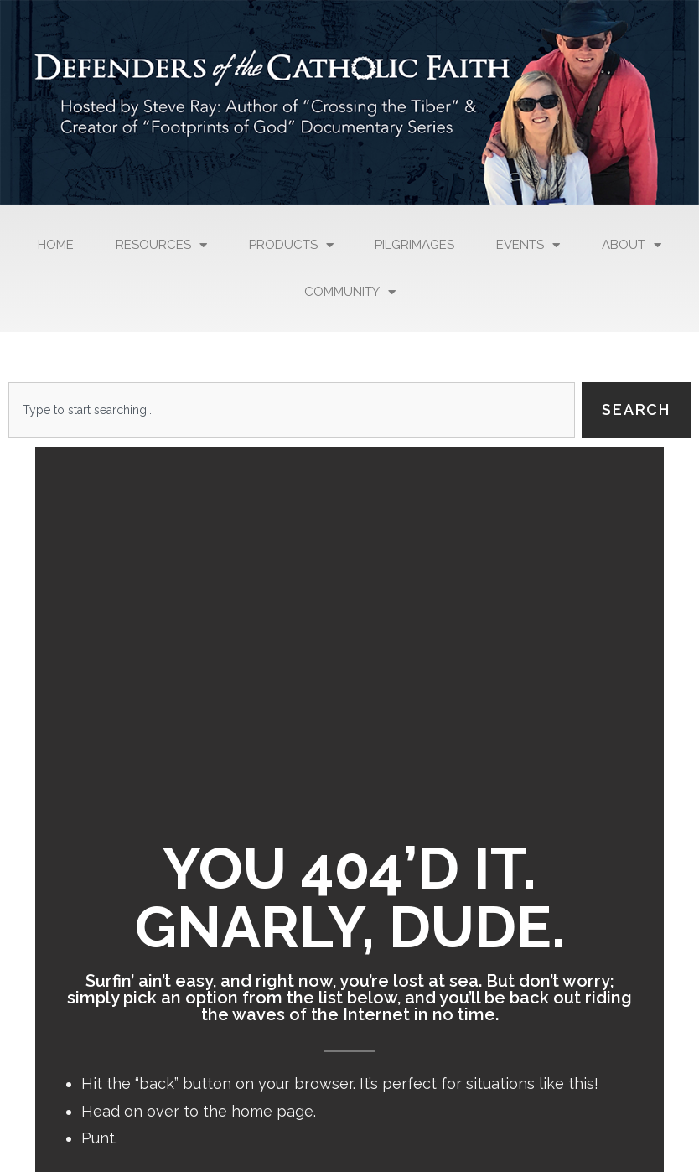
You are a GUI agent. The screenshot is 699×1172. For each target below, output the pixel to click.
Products (291, 245)
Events (528, 245)
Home (56, 244)
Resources (161, 245)
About (631, 245)
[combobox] (291, 410)
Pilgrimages (414, 244)
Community (350, 292)
